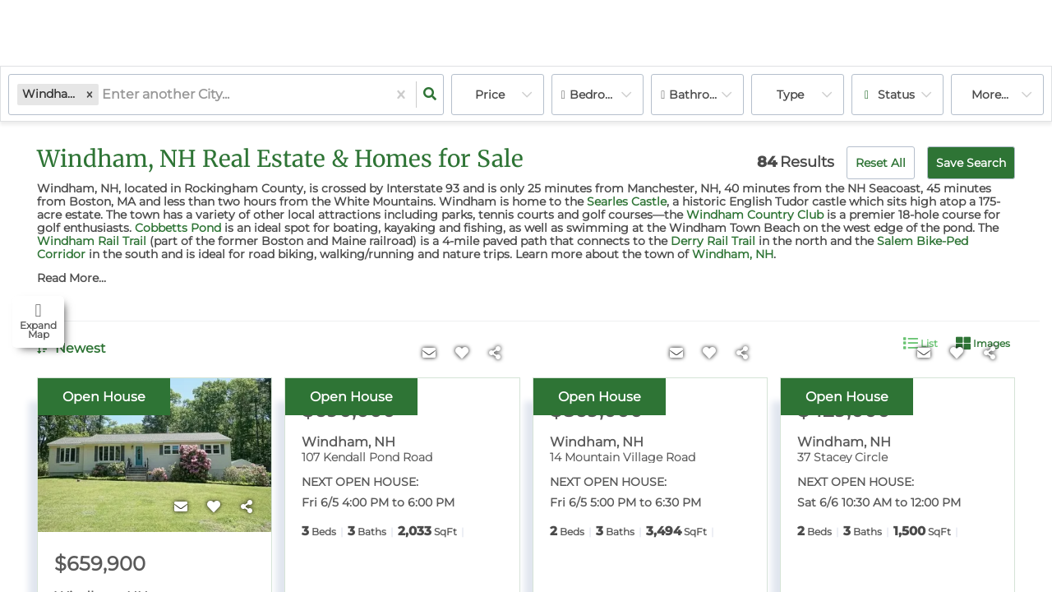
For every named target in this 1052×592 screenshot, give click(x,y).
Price (490, 94)
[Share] (246, 507)
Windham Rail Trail (91, 241)
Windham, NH (732, 254)
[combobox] (103, 95)
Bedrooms (600, 94)
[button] (90, 94)
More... (989, 94)
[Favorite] (213, 507)
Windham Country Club (755, 214)
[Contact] (180, 507)
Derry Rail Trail (713, 241)
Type (790, 94)
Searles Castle (627, 201)
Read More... (71, 277)
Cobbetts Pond (178, 227)
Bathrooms (702, 94)
